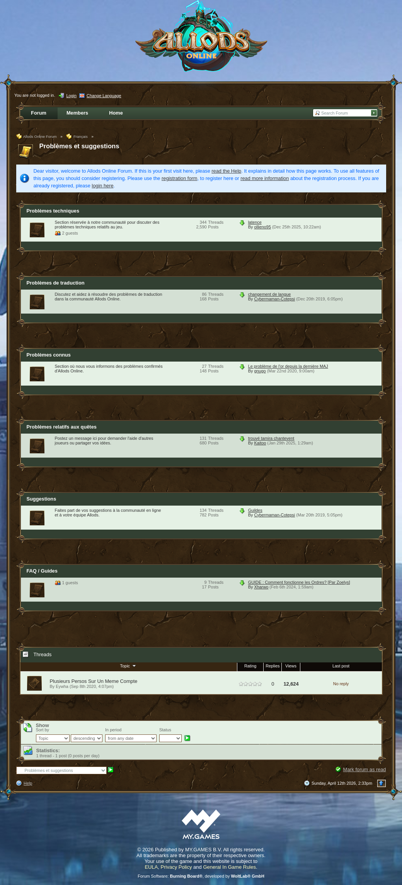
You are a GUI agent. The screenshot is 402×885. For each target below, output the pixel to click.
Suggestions (41, 499)
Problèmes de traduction (56, 283)
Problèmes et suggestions (79, 146)
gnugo (260, 371)
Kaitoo (260, 443)
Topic (128, 665)
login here (102, 186)
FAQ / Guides (42, 571)
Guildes (255, 510)
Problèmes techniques (53, 211)
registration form (179, 178)
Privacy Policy (176, 867)
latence (255, 222)
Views (290, 666)
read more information (264, 178)
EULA (151, 867)
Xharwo (261, 587)
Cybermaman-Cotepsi (274, 299)
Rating (250, 666)
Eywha (62, 686)
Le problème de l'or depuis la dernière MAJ (288, 366)
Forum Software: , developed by (201, 876)
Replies (272, 666)
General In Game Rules (229, 867)
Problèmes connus (49, 355)
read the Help (226, 171)
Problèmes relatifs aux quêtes (62, 427)
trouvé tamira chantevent (271, 438)
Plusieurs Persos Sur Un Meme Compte (94, 681)
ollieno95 (262, 227)
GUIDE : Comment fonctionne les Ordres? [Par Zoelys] (299, 582)
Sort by (42, 729)
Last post (340, 666)
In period (113, 729)
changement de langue (269, 294)
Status (165, 729)
